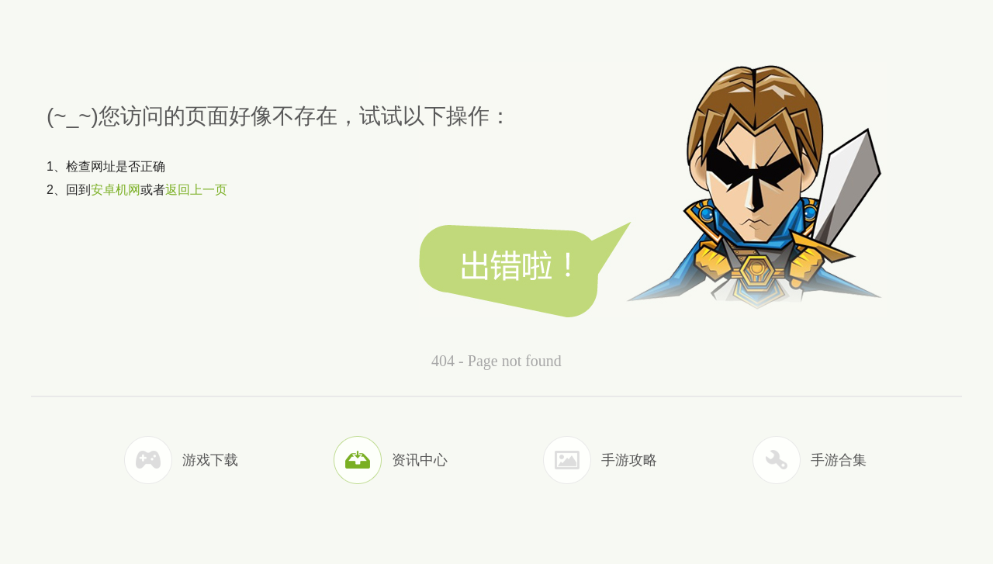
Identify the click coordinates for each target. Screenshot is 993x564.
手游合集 (839, 460)
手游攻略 (629, 460)
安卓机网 (115, 189)
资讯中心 (420, 460)
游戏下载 (210, 460)
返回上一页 (196, 189)
